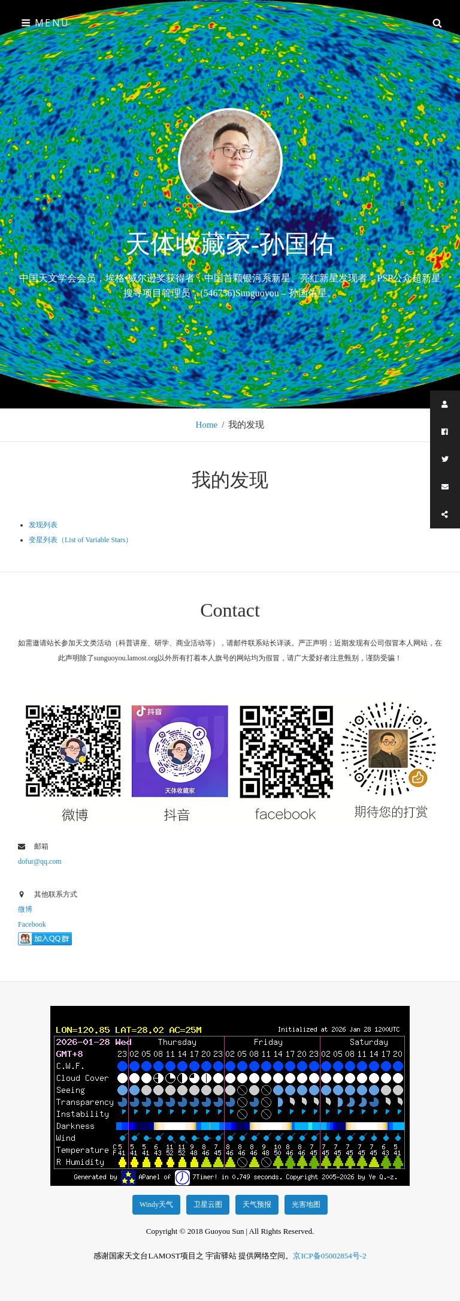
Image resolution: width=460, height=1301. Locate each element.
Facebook (32, 924)
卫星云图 (207, 1204)
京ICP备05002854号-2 (329, 1255)
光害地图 (306, 1204)
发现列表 (43, 525)
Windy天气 (156, 1204)
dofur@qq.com (40, 861)
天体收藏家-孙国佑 (230, 244)
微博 (25, 909)
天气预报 (257, 1204)
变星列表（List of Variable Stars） (80, 540)
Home (207, 424)
